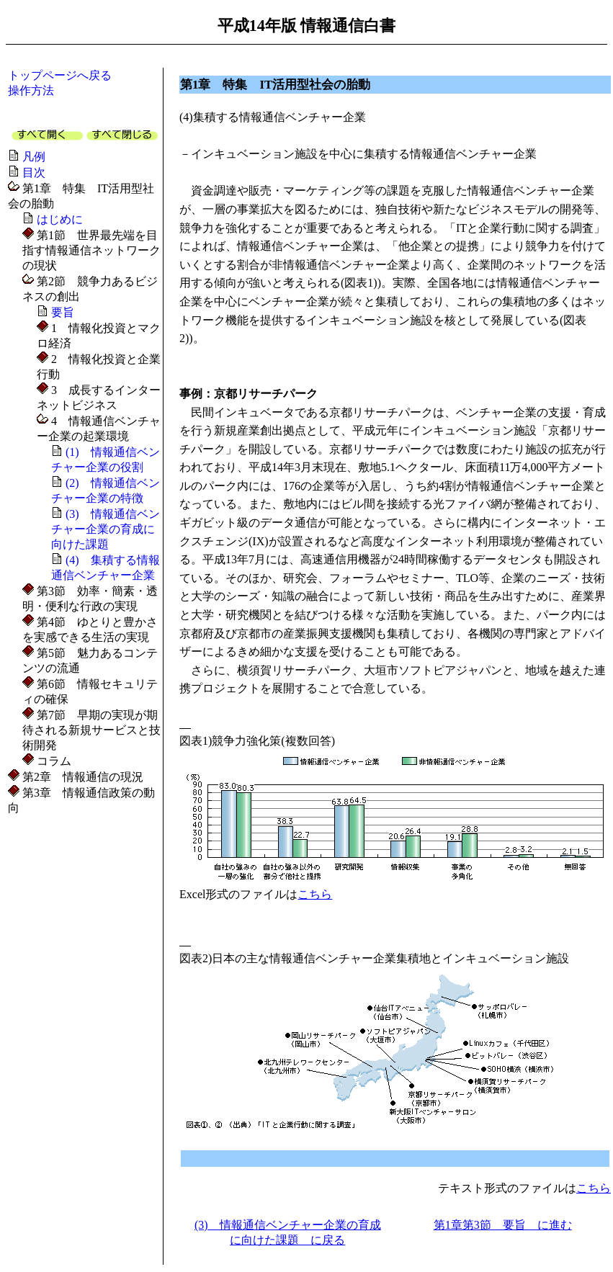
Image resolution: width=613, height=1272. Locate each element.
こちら (314, 894)
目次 (33, 172)
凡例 (33, 157)
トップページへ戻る (60, 75)
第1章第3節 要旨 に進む (503, 1225)
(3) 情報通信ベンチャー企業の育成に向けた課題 (105, 529)
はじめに (60, 219)
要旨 (62, 312)
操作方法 (31, 90)
